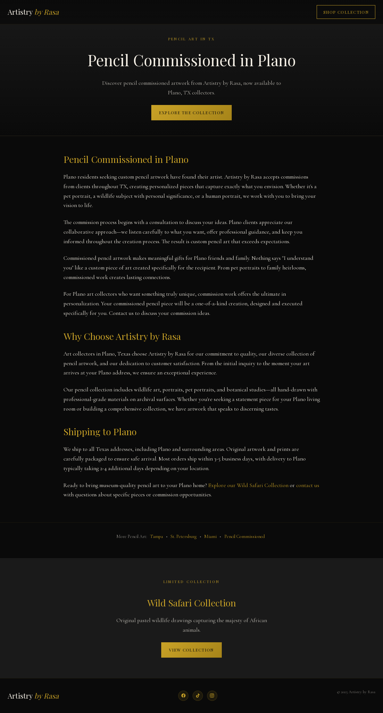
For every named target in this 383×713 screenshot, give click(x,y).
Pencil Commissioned (244, 536)
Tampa (156, 536)
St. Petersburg (183, 536)
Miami (210, 536)
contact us (307, 485)
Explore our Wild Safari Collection (248, 485)
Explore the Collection (191, 112)
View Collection (191, 650)
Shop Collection (346, 12)
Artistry (33, 12)
